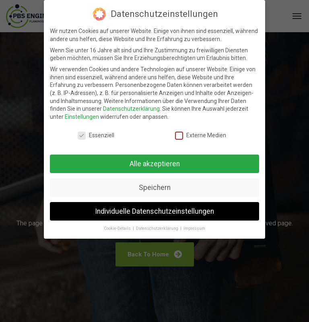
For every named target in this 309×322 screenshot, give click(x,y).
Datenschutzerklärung (131, 108)
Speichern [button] (155, 188)
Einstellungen (82, 117)
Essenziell (96, 135)
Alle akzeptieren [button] (155, 164)
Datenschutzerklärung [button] (157, 228)
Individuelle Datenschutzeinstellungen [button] (154, 211)
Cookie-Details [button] (118, 228)
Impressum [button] (194, 228)
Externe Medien (200, 135)
